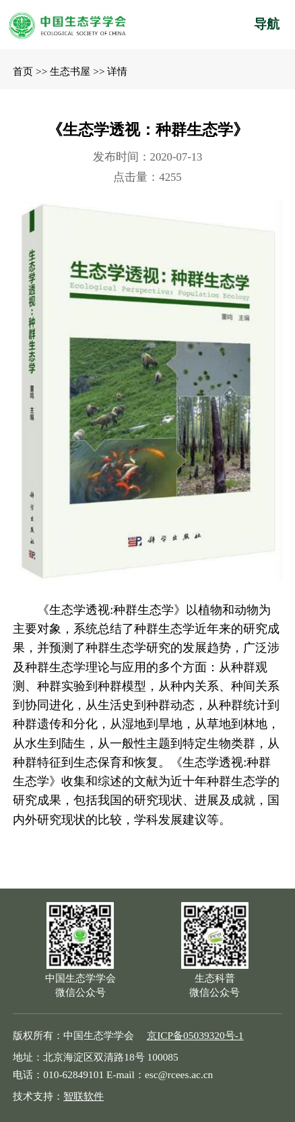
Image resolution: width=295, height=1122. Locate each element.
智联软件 (83, 1096)
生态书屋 (70, 71)
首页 (23, 71)
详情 (117, 71)
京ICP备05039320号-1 (195, 1035)
